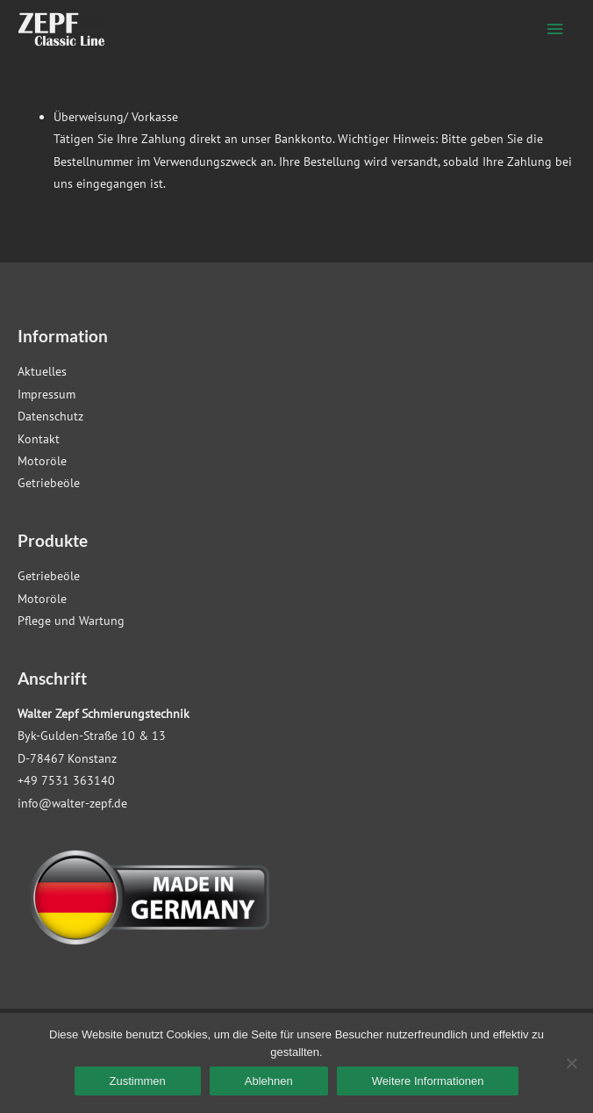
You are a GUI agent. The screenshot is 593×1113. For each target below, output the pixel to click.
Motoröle (42, 461)
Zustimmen (138, 1081)
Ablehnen (269, 1081)
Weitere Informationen (428, 1081)
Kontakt (39, 439)
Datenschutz (50, 416)
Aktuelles (42, 371)
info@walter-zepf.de (72, 803)
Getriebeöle (49, 483)
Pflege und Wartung (71, 620)
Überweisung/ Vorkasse (116, 117)
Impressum (46, 394)
